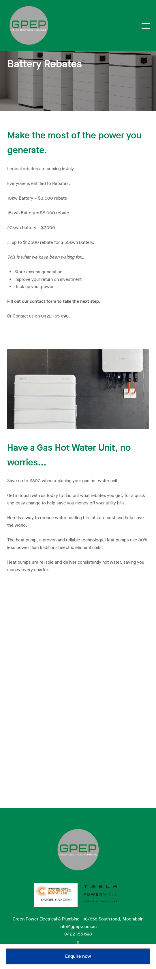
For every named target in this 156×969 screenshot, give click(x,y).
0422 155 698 (78, 934)
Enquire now (78, 956)
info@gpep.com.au (78, 926)
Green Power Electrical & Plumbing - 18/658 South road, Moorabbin (78, 919)
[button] (146, 27)
